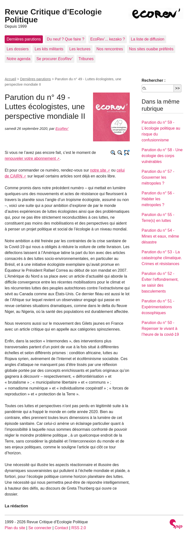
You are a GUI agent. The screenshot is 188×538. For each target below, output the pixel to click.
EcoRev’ (62, 129)
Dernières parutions (24, 39)
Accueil (10, 79)
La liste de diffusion (147, 39)
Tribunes (86, 59)
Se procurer (54, 59)
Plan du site (15, 528)
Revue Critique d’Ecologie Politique (53, 15)
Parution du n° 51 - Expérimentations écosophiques (158, 307)
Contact (61, 528)
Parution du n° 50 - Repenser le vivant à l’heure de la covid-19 (160, 328)
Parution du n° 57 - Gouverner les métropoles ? (158, 177)
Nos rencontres (109, 49)
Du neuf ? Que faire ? (65, 39)
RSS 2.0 (78, 528)
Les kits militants (49, 49)
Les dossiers (18, 49)
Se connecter (39, 528)
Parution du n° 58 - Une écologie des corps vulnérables (162, 156)
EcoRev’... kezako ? (107, 39)
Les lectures (79, 49)
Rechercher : (154, 80)
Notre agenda (18, 59)
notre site (98, 170)
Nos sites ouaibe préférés (151, 49)
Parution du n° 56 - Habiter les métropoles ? (158, 199)
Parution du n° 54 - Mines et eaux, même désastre (160, 236)
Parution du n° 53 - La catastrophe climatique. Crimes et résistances (162, 258)
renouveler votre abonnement (30, 158)
